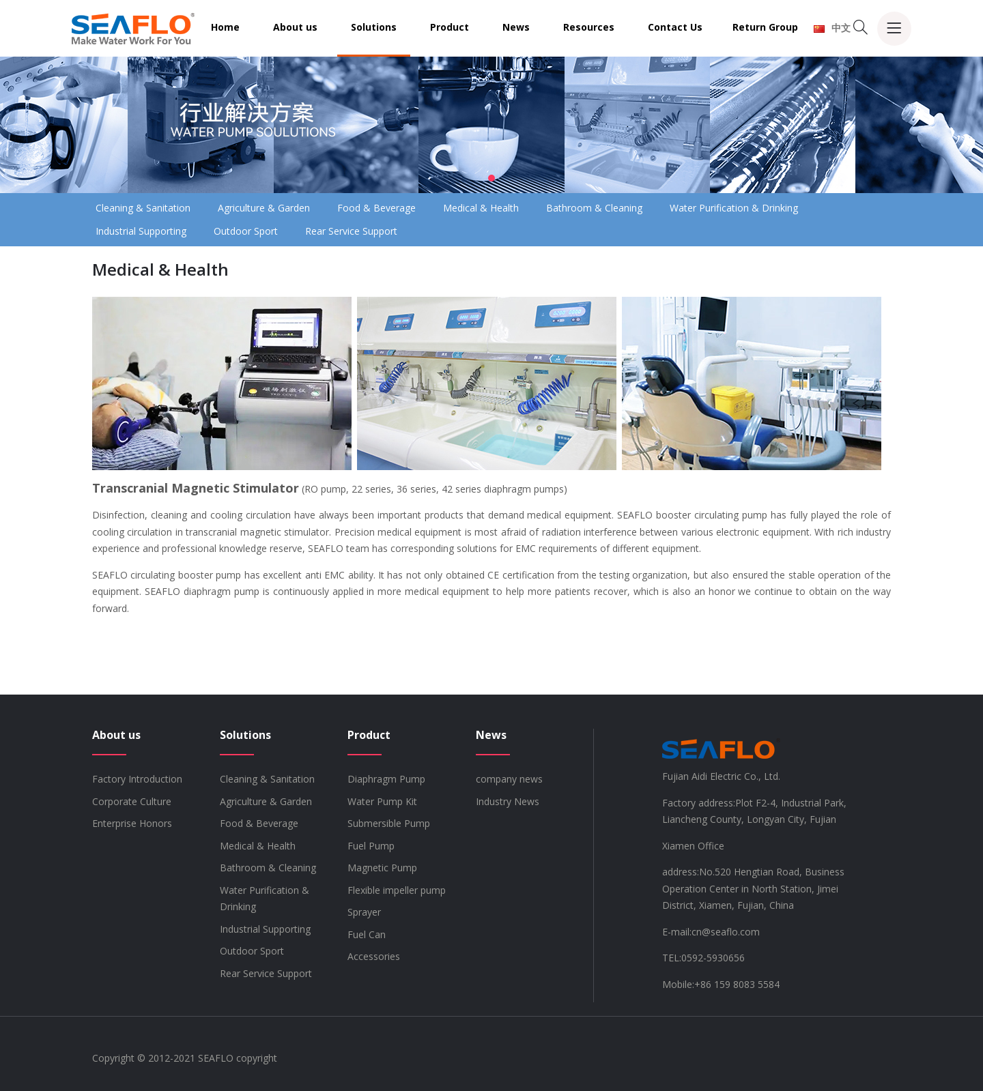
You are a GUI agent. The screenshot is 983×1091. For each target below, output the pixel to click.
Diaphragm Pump (386, 778)
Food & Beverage (376, 207)
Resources (588, 26)
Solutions (374, 26)
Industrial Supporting (141, 230)
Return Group (765, 26)
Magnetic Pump (382, 867)
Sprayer (364, 911)
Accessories (373, 956)
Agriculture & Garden (264, 207)
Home (225, 26)
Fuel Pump (371, 845)
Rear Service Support (351, 230)
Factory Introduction (137, 778)
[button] (491, 178)
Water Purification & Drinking (734, 207)
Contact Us (675, 26)
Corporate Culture (131, 801)
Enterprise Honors (132, 823)
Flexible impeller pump (396, 890)
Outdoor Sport (246, 230)
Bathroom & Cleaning (594, 207)
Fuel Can (366, 934)
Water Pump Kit (382, 801)
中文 (832, 27)
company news (509, 778)
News (516, 26)
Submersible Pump (388, 823)
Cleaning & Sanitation (143, 207)
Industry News (507, 801)
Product (449, 26)
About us (295, 26)
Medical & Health (481, 207)
